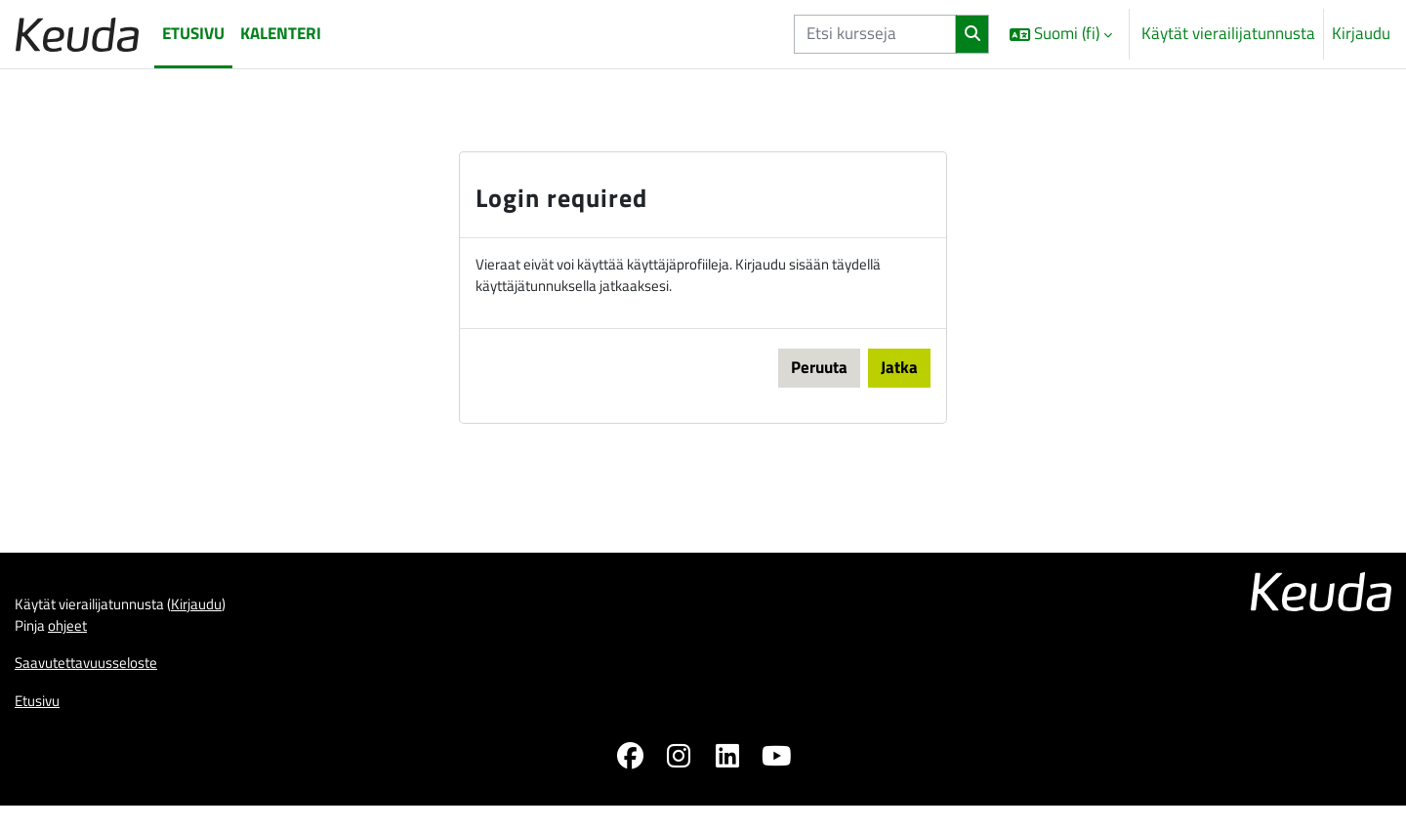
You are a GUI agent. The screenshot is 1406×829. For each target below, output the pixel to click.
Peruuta (819, 374)
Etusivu (40, 720)
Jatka (899, 374)
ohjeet (76, 639)
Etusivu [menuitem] (193, 33)
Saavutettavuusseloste (96, 680)
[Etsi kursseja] (875, 34)
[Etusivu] (77, 34)
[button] (1061, 34)
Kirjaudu (1361, 33)
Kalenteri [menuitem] (280, 33)
